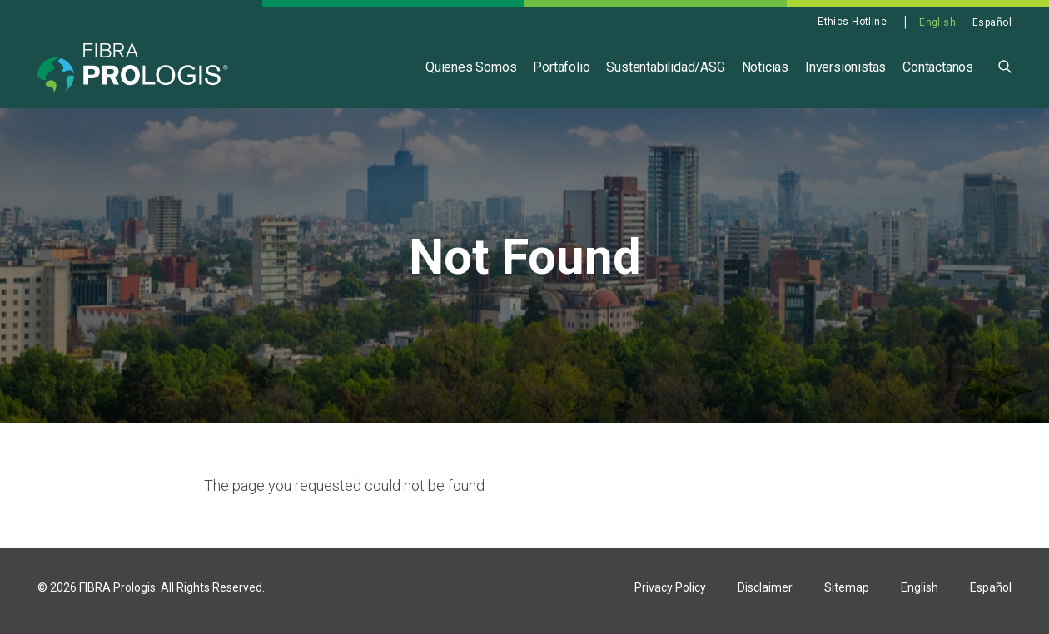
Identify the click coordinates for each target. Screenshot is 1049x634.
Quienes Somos (470, 67)
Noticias (765, 67)
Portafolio (561, 67)
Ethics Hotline (852, 21)
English (937, 22)
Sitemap (846, 595)
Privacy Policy (670, 595)
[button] (1005, 65)
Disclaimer (765, 595)
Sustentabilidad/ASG (665, 67)
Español (992, 22)
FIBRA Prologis (117, 595)
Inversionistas (845, 67)
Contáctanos (937, 67)
